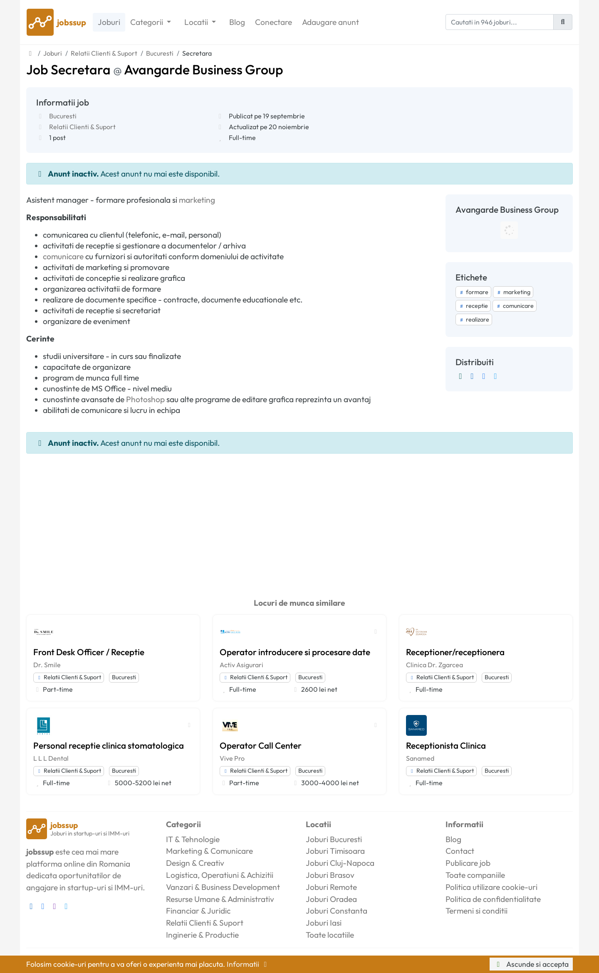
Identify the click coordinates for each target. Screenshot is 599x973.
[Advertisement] (299, 516)
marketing (197, 200)
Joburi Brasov (330, 875)
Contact (460, 851)
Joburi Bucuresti (334, 839)
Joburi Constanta (336, 911)
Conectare (273, 22)
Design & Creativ (195, 863)
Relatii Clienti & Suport (82, 127)
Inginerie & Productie (202, 935)
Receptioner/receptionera (455, 651)
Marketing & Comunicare (209, 851)
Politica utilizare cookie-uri (491, 887)
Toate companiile (475, 875)
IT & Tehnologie (193, 839)
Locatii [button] (197, 22)
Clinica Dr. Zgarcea (434, 665)
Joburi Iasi (324, 923)
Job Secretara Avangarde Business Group (154, 69)
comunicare (63, 256)
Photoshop (145, 399)
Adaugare (330, 22)
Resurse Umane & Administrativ (220, 899)
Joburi (109, 22)
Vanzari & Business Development (223, 887)
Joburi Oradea (331, 899)
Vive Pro (232, 758)
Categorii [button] (147, 22)
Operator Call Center (261, 745)
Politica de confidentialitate (493, 899)
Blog (237, 22)
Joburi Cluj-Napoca (340, 863)
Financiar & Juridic (198, 911)
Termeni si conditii (476, 911)
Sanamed (420, 758)
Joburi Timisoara (335, 851)
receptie (473, 306)
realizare (473, 319)
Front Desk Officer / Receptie (88, 651)
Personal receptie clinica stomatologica (108, 745)
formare (473, 292)
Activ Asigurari (241, 665)
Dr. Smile (47, 665)
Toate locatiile (330, 935)
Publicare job (468, 863)
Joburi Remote (331, 887)
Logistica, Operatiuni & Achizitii (219, 875)
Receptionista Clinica (446, 745)
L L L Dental (51, 758)
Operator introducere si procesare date (295, 651)
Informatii (248, 964)
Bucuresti (63, 116)
